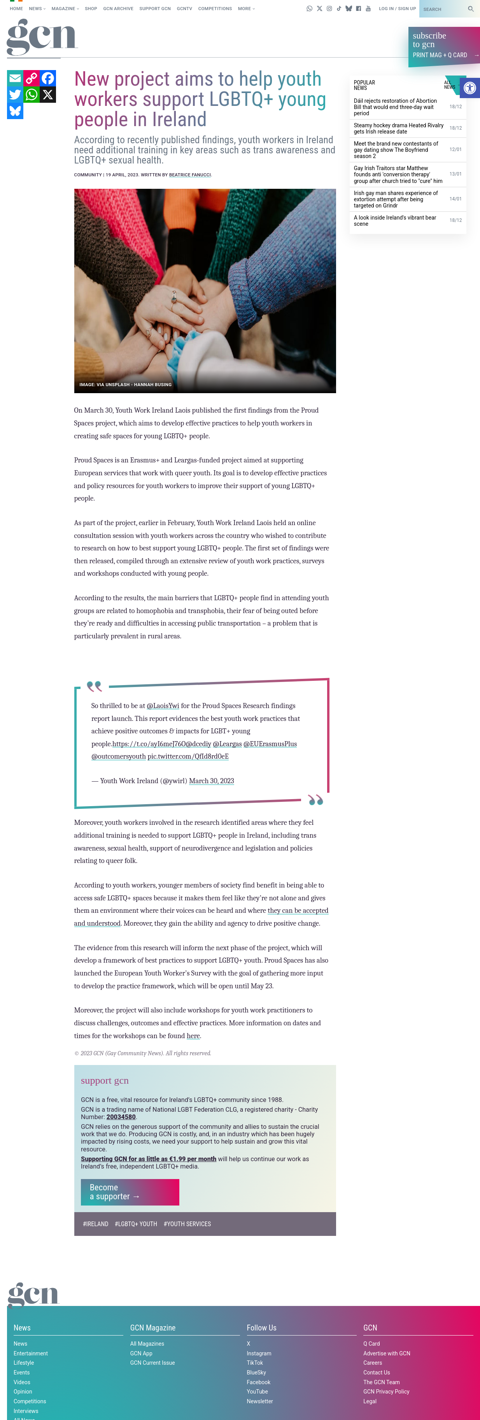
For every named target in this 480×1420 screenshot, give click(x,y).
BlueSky (256, 1372)
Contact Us (376, 1372)
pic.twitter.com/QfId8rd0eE (188, 756)
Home (16, 8)
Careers (372, 1363)
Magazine (63, 8)
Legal (370, 1401)
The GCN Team (381, 1382)
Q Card (371, 1343)
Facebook (259, 1382)
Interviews (26, 1411)
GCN (370, 1328)
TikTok (255, 1363)
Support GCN (155, 8)
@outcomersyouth (118, 756)
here (193, 1035)
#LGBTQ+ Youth (136, 1223)
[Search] (471, 9)
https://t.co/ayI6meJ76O (149, 743)
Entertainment (31, 1353)
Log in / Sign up (397, 8)
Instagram (259, 1353)
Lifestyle (24, 1363)
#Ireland (96, 1223)
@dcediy (198, 743)
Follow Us (262, 1328)
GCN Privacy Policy (386, 1391)
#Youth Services (187, 1223)
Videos (22, 1382)
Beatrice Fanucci (190, 174)
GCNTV (185, 8)
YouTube (257, 1391)
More (244, 8)
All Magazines (147, 1343)
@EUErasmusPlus (270, 743)
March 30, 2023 (211, 781)
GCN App (141, 1353)
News (35, 8)
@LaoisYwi (163, 705)
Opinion (23, 1391)
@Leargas (227, 743)
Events (22, 1372)
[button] (470, 88)
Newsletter (260, 1401)
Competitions (215, 8)
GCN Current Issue (152, 1363)
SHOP (91, 8)
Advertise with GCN (386, 1353)
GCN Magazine (153, 1328)
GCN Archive (118, 8)
